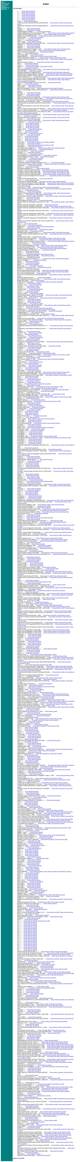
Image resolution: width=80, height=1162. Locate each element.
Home (3, 2)
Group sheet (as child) (56, 23)
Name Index (4, 5)
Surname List (5, 3)
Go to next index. (19, 1158)
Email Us (4, 9)
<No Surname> (17, 8)
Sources (3, 6)
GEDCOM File (5, 8)
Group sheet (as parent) (28, 11)
